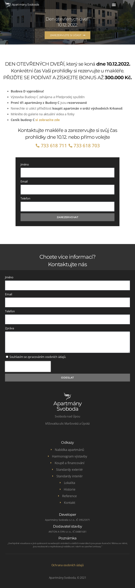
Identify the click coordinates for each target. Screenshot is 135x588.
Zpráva (9, 328)
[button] (125, 5)
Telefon (25, 198)
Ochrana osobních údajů (67, 565)
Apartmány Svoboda (25, 4)
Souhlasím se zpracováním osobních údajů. (37, 357)
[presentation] (28, 366)
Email (24, 181)
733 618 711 (54, 145)
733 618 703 (87, 145)
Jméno (25, 164)
